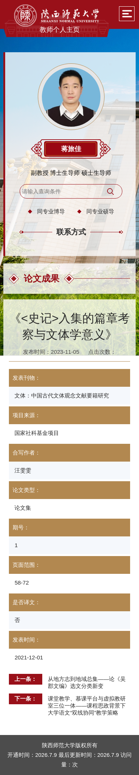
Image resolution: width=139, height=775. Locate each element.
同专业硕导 (100, 211)
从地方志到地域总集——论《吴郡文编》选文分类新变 (87, 682)
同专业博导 (51, 211)
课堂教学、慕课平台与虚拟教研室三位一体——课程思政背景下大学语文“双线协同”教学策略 (87, 705)
